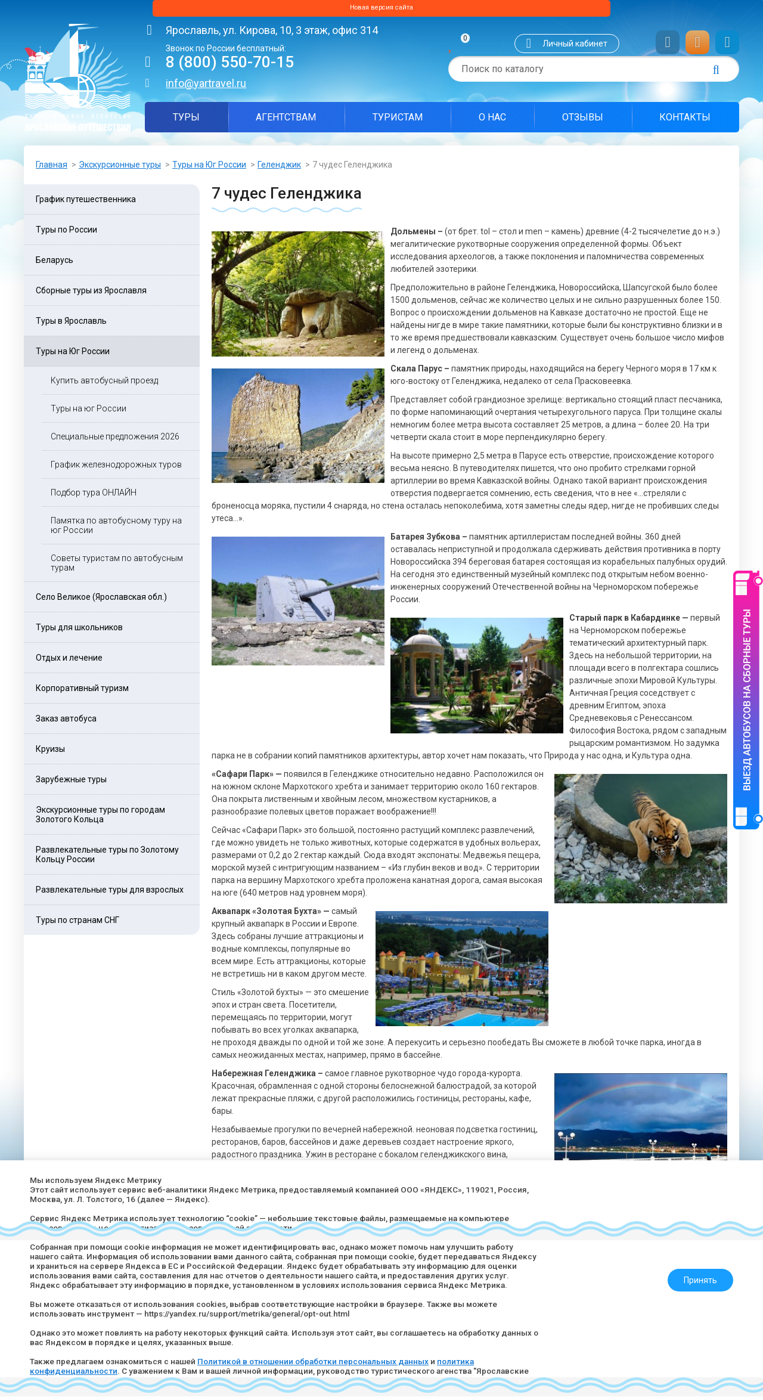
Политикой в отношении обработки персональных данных (323, 1361)
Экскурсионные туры (120, 168)
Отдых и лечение (69, 661)
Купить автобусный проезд (104, 384)
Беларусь (54, 263)
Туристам (398, 120)
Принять (695, 1275)
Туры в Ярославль (71, 324)
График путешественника (86, 202)
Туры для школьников (79, 631)
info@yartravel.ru (206, 86)
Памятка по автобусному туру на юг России (116, 528)
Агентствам (286, 120)
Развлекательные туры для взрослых (110, 893)
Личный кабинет (574, 47)
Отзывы (582, 120)
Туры (186, 120)
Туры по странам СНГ (77, 923)
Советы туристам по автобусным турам (117, 566)
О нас (492, 120)
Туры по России (66, 233)
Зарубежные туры (71, 783)
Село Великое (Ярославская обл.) (101, 600)
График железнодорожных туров (116, 468)
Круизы (50, 752)
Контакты (685, 120)
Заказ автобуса (66, 722)
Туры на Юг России (209, 168)
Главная (51, 168)
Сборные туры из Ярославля (91, 294)
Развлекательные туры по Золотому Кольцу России (107, 858)
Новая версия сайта (381, 10)
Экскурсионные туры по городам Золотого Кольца (100, 818)
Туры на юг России (88, 412)
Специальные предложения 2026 (115, 440)
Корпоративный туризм (82, 691)
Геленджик (279, 168)
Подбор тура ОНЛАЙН (94, 496)
